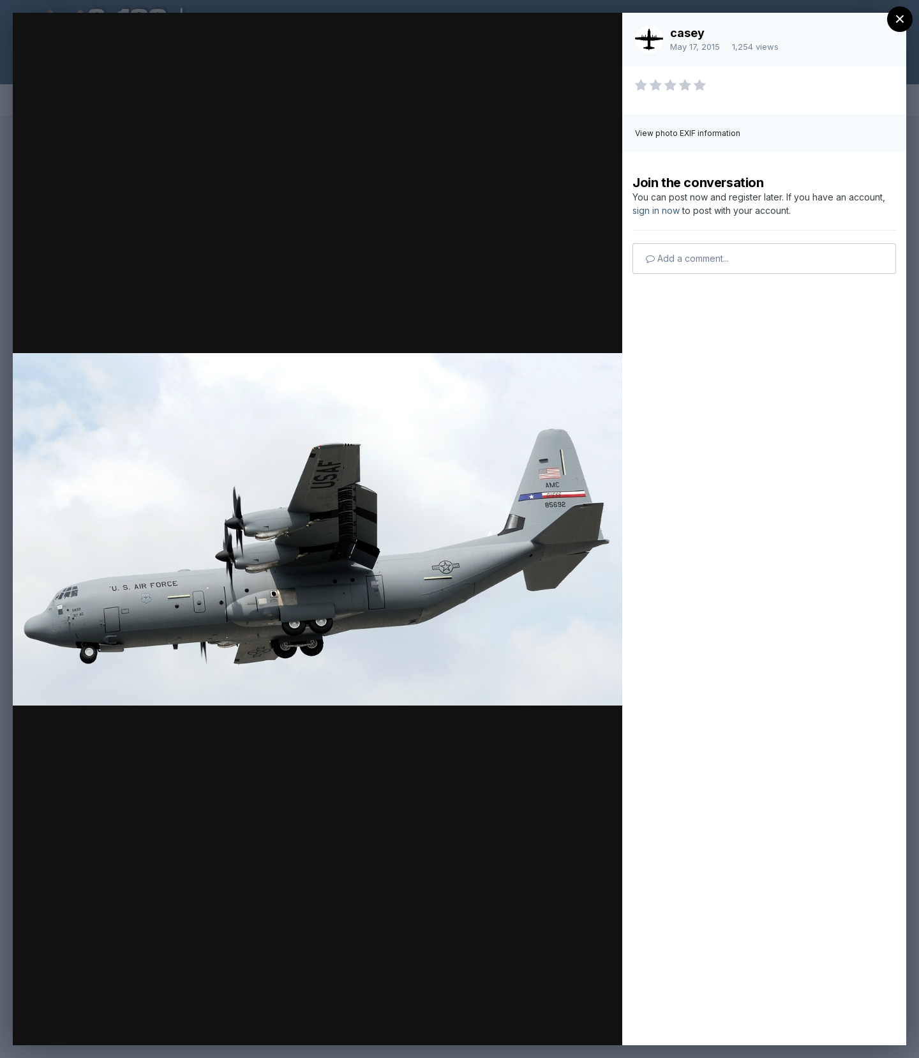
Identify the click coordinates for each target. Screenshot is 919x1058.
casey (687, 33)
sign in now (656, 210)
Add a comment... (687, 258)
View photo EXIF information (687, 133)
